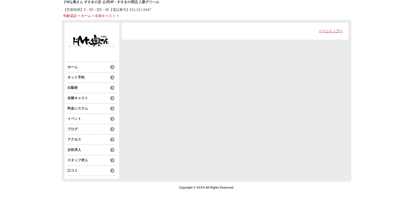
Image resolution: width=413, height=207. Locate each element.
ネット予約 (76, 77)
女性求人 (74, 150)
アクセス (74, 139)
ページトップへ (331, 31)
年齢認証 (70, 16)
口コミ (72, 170)
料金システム (77, 108)
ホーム (86, 16)
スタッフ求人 (77, 160)
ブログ (72, 129)
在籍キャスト (105, 16)
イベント (74, 119)
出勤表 (72, 88)
